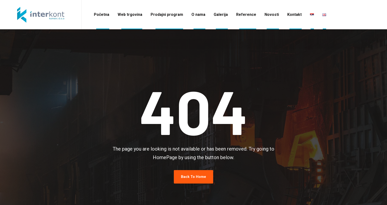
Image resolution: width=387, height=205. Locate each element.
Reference (246, 14)
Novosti (272, 14)
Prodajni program (167, 14)
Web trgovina (130, 14)
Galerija (221, 14)
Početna (101, 14)
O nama (198, 14)
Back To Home (193, 176)
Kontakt (294, 14)
